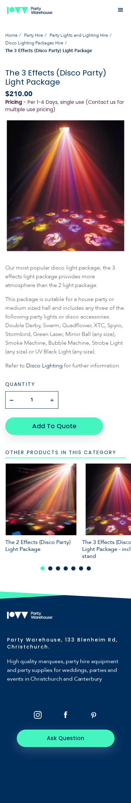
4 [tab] (66, 568)
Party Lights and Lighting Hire (79, 35)
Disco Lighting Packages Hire (34, 43)
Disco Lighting (45, 366)
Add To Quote (54, 426)
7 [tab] (89, 568)
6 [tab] (81, 568)
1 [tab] (43, 568)
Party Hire (33, 35)
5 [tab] (73, 568)
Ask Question (65, 738)
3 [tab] (58, 568)
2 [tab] (50, 568)
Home (11, 35)
